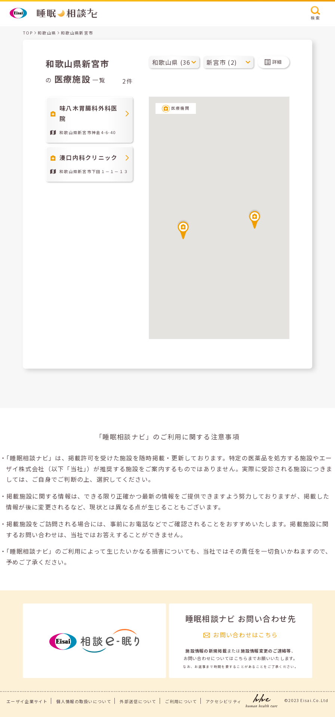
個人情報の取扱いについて (83, 701)
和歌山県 (47, 33)
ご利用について (181, 701)
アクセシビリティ (224, 701)
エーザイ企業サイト (27, 701)
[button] (183, 229)
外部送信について (138, 701)
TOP (28, 33)
